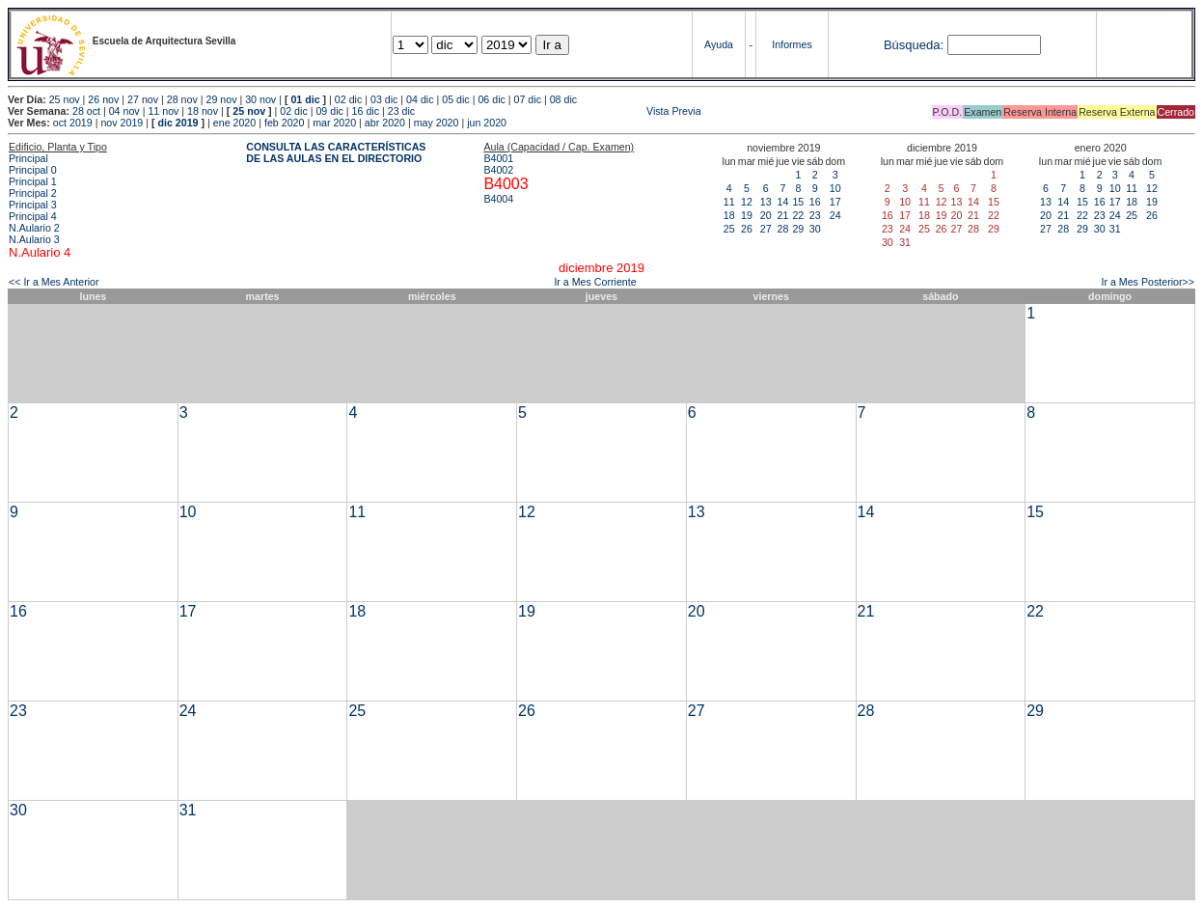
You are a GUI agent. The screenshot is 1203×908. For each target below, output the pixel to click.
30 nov (260, 99)
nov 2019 (121, 122)
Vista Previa (559, 111)
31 (1115, 228)
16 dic (365, 111)
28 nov (182, 99)
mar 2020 (334, 122)
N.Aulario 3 (34, 239)
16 (815, 201)
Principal (28, 158)
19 (746, 215)
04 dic (419, 99)
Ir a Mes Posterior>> (1147, 282)
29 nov (220, 99)
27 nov (142, 99)
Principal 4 (33, 216)
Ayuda (718, 44)
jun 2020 (486, 122)
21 (783, 215)
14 (783, 201)
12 (746, 201)
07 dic (527, 99)
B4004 (498, 199)
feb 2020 (284, 122)
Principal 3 (33, 204)
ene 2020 (234, 122)
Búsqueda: (913, 45)
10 (835, 188)
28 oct (86, 111)
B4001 (498, 158)
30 (815, 228)
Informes (791, 44)
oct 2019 (73, 122)
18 (729, 215)
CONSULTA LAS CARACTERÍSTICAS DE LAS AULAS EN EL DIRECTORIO (335, 152)
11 (729, 201)
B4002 (498, 170)
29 (798, 228)
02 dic (348, 99)
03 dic (383, 99)
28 (783, 228)
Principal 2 (33, 193)
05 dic (455, 99)
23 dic (401, 111)
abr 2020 (385, 122)
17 (835, 201)
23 (815, 215)
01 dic (304, 99)
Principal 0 (33, 170)
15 (798, 201)
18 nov (202, 111)
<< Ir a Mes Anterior (54, 282)
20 (766, 215)
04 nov (124, 111)
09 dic (328, 111)
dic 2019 (177, 122)
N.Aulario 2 (34, 228)
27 (766, 228)
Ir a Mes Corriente (595, 282)
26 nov (103, 99)
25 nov (64, 99)
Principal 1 (33, 181)
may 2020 (436, 122)
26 (746, 228)
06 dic (491, 99)
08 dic (563, 99)
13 (766, 201)
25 (729, 228)
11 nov (163, 111)
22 (798, 215)
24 (835, 215)
